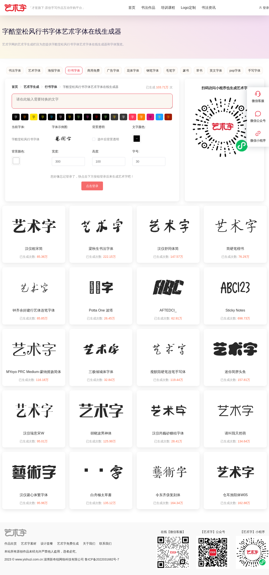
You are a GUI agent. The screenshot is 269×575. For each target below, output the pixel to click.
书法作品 (148, 7)
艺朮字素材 (28, 543)
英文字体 (216, 70)
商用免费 (93, 70)
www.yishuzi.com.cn (29, 559)
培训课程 (168, 7)
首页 (131, 7)
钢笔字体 (152, 70)
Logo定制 (188, 7)
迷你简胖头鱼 (235, 372)
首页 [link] (15, 87)
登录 (264, 7)
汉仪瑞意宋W (33, 433)
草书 (199, 70)
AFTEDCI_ (168, 310)
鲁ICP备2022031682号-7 (102, 559)
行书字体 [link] (51, 87)
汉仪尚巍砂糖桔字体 (168, 433)
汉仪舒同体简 (168, 248)
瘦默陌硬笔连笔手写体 (168, 372)
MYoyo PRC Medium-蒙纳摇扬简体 (33, 372)
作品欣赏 (10, 543)
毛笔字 (170, 70)
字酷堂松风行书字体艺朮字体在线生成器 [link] (90, 87)
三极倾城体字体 (101, 372)
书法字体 (15, 70)
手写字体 (254, 70)
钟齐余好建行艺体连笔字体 (34, 310)
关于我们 (89, 543)
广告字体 (113, 70)
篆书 (186, 70)
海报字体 (54, 70)
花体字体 (133, 70)
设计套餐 (47, 543)
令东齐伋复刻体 (168, 495)
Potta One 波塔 (101, 310)
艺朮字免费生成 (68, 543)
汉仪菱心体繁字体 (34, 495)
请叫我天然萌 (235, 433)
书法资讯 (209, 7)
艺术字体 (34, 70)
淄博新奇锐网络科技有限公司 (64, 559)
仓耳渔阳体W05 (235, 495)
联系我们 (105, 543)
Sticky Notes (235, 310)
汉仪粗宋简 (34, 248)
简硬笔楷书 (235, 248)
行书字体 (74, 70)
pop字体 (235, 70)
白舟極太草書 (101, 495)
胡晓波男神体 (101, 433)
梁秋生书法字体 (101, 248)
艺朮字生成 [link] (31, 87)
